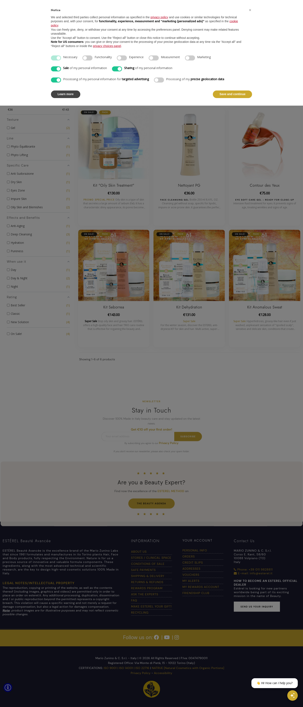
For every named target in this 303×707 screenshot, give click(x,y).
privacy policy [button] (159, 17)
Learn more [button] (66, 94)
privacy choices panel (107, 46)
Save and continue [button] (233, 94)
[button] (250, 10)
